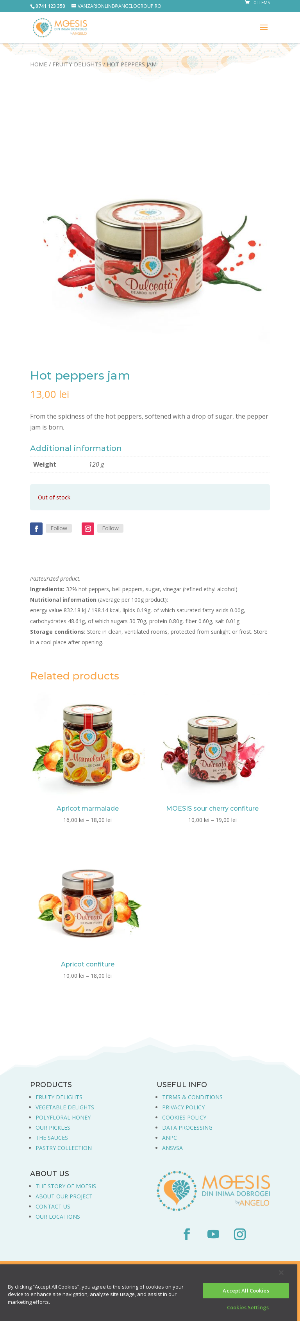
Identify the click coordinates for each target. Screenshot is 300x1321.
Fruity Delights (77, 64)
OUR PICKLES (53, 1127)
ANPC (169, 1137)
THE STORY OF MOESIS (66, 1186)
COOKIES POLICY (184, 1117)
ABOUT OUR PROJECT (64, 1196)
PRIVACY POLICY (183, 1107)
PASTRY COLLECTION (64, 1148)
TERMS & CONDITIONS (192, 1097)
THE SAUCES (52, 1137)
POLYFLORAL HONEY (63, 1117)
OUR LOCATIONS (58, 1216)
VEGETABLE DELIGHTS (65, 1107)
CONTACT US (53, 1206)
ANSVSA (172, 1148)
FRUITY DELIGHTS (59, 1097)
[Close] (281, 1272)
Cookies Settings (248, 1307)
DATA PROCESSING (187, 1127)
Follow (58, 528)
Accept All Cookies (246, 1290)
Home (38, 64)
